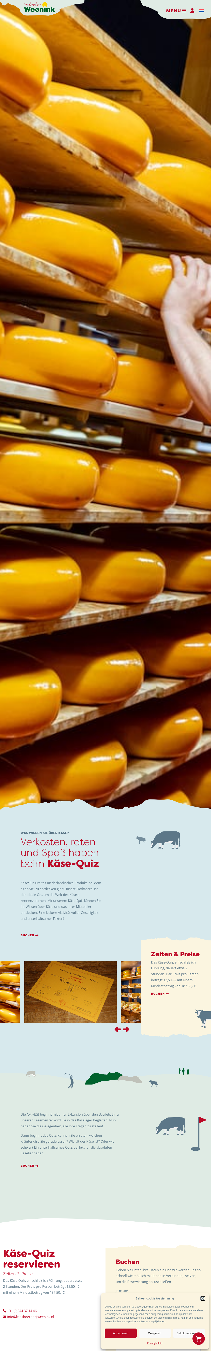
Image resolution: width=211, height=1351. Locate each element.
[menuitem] (201, 11)
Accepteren (121, 1333)
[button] (203, 1298)
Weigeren (154, 1333)
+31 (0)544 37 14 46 (20, 1311)
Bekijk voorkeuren (189, 1333)
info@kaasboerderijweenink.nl (28, 1317)
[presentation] (118, 1029)
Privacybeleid (154, 1343)
